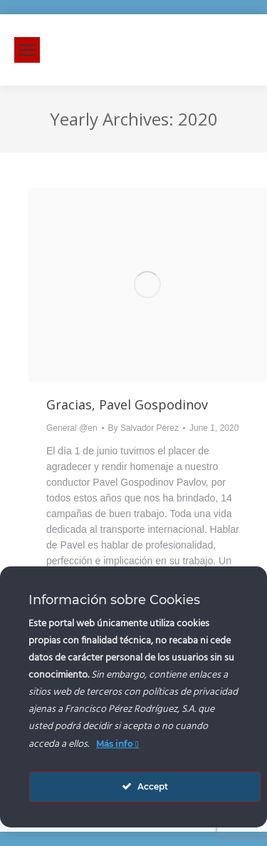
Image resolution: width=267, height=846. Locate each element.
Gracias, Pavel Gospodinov (127, 404)
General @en (72, 428)
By (143, 428)
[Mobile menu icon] (27, 50)
